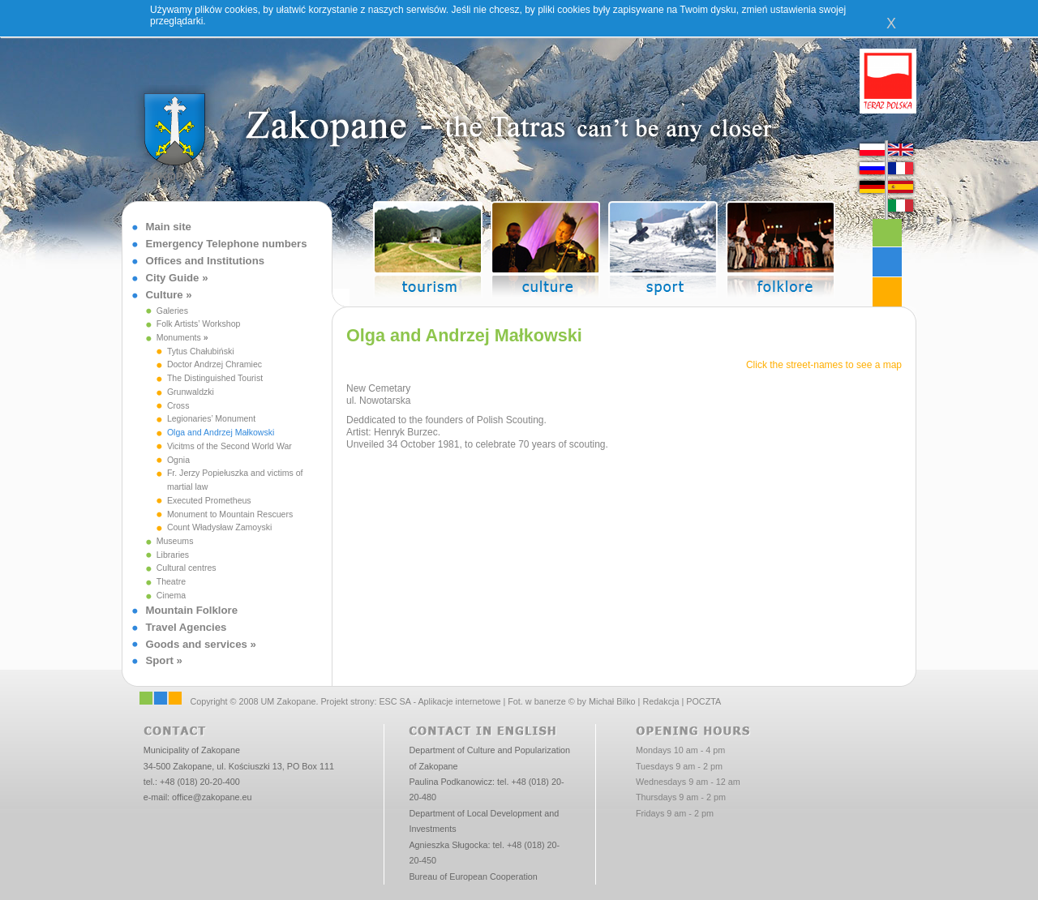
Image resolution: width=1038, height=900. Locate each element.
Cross (178, 405)
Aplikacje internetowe (459, 701)
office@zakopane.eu (211, 797)
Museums (175, 541)
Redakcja (660, 701)
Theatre (171, 581)
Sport (160, 660)
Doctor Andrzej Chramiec (214, 364)
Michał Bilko (612, 701)
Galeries (172, 310)
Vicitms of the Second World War (229, 446)
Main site (168, 227)
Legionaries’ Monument (211, 418)
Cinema (171, 595)
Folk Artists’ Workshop (199, 323)
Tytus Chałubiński (200, 351)
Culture (164, 295)
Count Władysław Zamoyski (219, 527)
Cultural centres (187, 567)
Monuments (179, 337)
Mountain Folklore (192, 610)
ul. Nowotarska (378, 400)
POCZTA (703, 701)
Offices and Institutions (205, 261)
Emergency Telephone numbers (226, 244)
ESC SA (394, 701)
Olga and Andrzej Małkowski (220, 432)
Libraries (173, 554)
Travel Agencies (186, 627)
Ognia (178, 460)
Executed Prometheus (209, 500)
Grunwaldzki (190, 391)
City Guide (172, 278)
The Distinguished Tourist (215, 378)
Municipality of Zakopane (192, 750)
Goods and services (196, 644)
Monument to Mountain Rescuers (230, 514)
